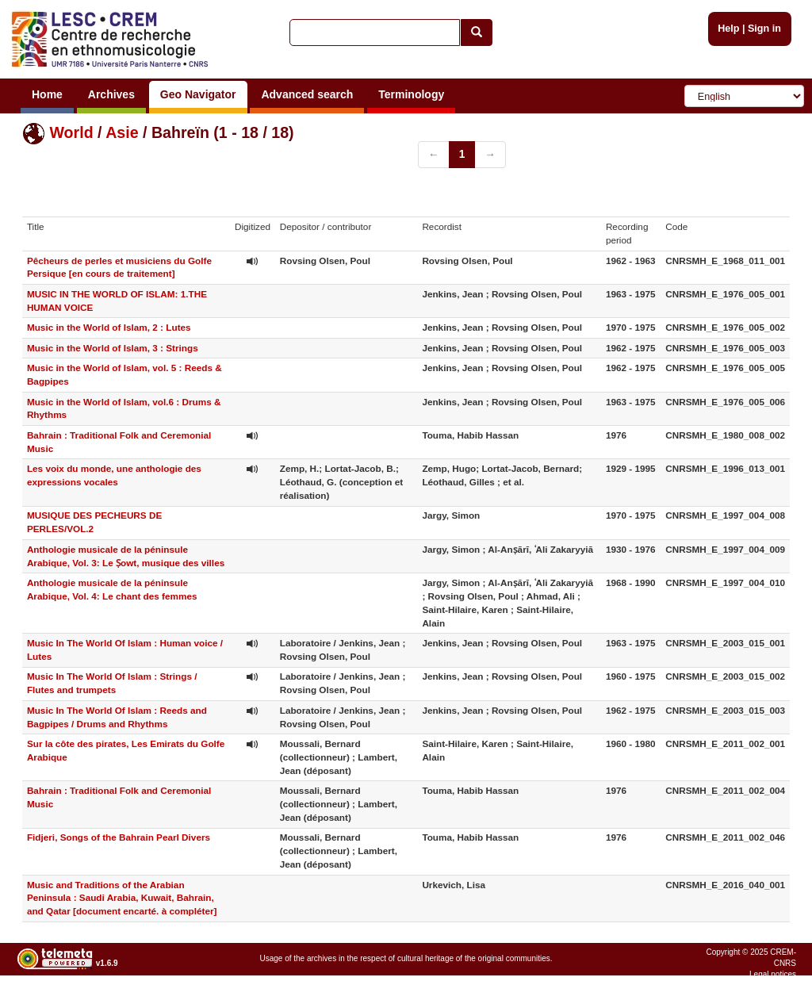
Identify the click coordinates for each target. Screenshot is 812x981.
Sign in (764, 28)
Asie (121, 132)
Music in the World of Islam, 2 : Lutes (109, 327)
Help (728, 28)
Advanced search (307, 94)
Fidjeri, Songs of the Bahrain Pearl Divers (118, 837)
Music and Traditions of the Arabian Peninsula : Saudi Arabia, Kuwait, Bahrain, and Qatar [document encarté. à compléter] (122, 898)
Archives (111, 94)
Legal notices (772, 974)
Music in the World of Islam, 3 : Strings (112, 348)
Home (47, 94)
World (71, 132)
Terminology (411, 94)
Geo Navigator (198, 94)
